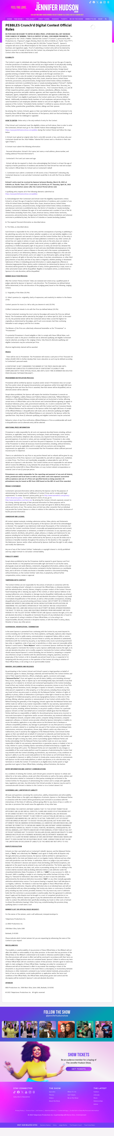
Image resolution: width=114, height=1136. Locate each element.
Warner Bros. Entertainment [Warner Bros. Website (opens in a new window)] (76, 1115)
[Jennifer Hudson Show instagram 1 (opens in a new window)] (10, 1029)
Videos (51, 1098)
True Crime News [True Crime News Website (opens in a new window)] (89, 1125)
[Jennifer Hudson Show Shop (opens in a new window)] (100, 19)
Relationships (98, 1101)
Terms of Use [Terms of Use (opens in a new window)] (30, 1111)
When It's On (72, 1092)
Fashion (96, 1092)
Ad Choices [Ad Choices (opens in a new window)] (39, 1111)
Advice (96, 1104)
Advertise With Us (50, 1111)
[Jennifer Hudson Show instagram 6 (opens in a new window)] (103, 1029)
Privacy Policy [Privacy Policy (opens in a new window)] (19, 1111)
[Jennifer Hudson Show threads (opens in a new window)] (34, 1092)
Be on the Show (73, 1098)
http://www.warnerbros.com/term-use (18, 500)
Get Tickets (79, 1069)
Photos (51, 1095)
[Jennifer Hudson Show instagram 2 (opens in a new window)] (29, 1029)
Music (96, 1098)
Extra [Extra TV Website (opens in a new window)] (54, 1125)
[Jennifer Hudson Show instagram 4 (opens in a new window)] (66, 1029)
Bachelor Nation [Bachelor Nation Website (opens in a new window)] (45, 1125)
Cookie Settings (63, 1111)
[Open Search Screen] (106, 19)
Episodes (52, 1092)
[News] (31, 19)
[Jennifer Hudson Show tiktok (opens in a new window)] (90, 2)
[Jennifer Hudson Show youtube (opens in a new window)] (101, 2)
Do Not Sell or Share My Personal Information (84, 1111)
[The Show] (19, 19)
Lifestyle (96, 1095)
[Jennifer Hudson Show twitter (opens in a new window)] (97, 2)
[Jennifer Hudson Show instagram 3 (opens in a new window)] (47, 1029)
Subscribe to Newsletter (21, 1097)
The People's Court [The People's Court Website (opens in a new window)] (76, 1125)
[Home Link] (57, 7)
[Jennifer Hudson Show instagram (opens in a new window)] (104, 2)
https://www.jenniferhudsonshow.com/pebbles (21, 130)
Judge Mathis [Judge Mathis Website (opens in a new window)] (63, 1125)
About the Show (54, 1101)
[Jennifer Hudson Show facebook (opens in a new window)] (94, 2)
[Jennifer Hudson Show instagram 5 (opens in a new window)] (85, 1029)
